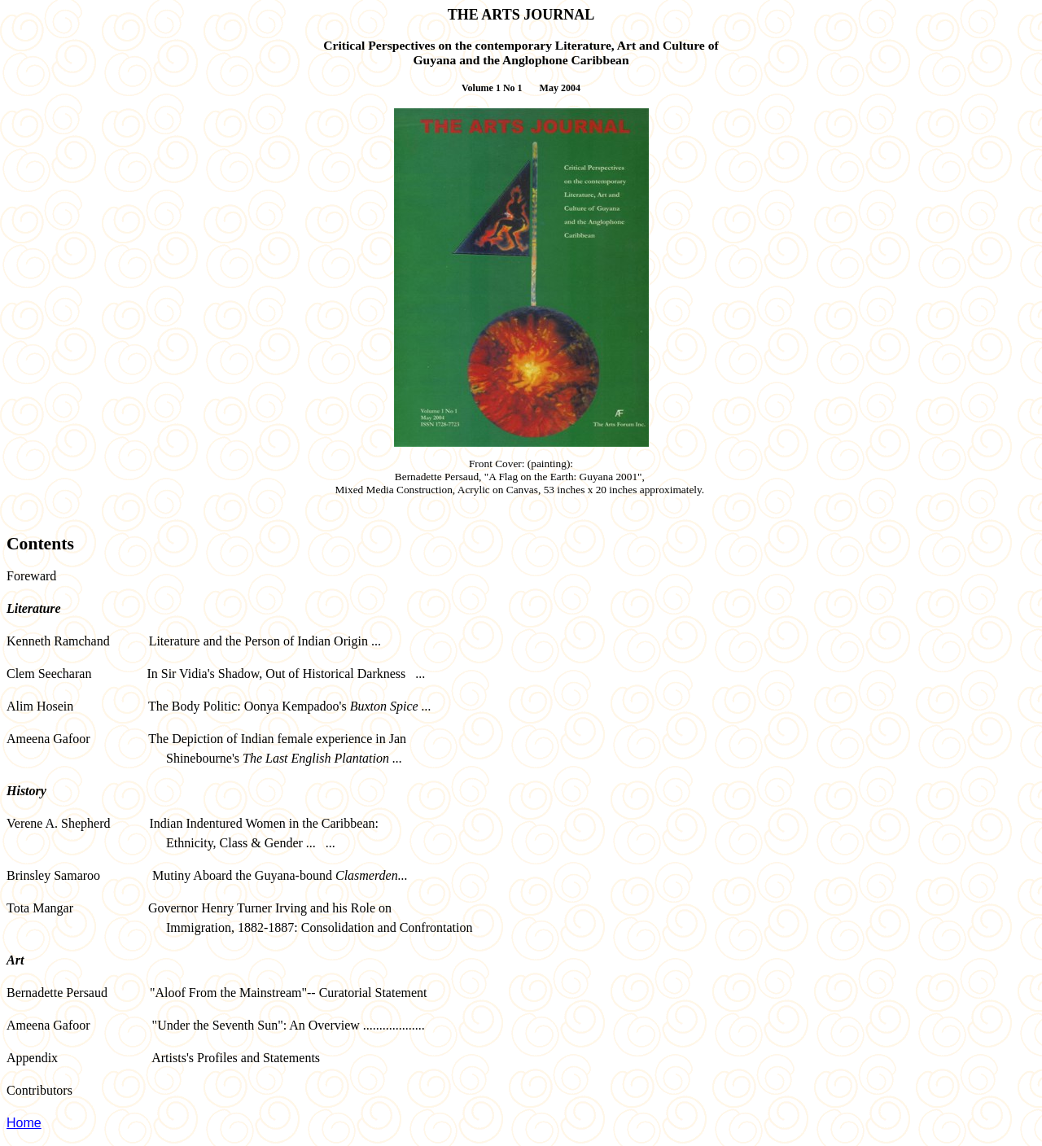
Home (24, 1123)
